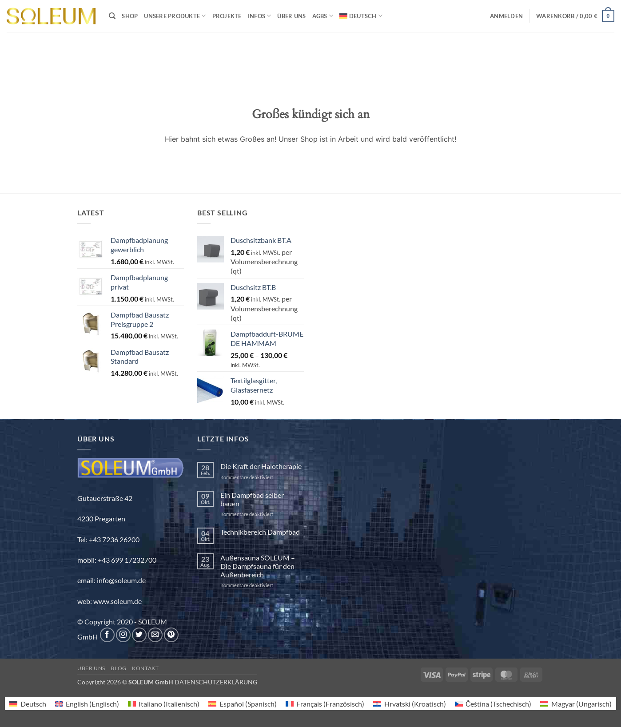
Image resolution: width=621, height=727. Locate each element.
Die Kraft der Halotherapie (261, 466)
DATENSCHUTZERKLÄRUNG (216, 682)
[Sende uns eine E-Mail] (155, 635)
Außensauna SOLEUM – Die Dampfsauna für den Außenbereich (257, 566)
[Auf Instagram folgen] (123, 635)
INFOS (259, 16)
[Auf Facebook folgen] (107, 635)
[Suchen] (112, 16)
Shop (130, 16)
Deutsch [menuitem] (33, 703)
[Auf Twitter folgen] (139, 635)
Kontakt (145, 668)
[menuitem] (360, 15)
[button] (506, 16)
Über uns (291, 16)
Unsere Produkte (175, 16)
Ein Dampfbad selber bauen (252, 499)
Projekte (227, 16)
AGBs (322, 16)
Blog (118, 668)
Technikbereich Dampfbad (260, 532)
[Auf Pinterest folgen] (171, 635)
